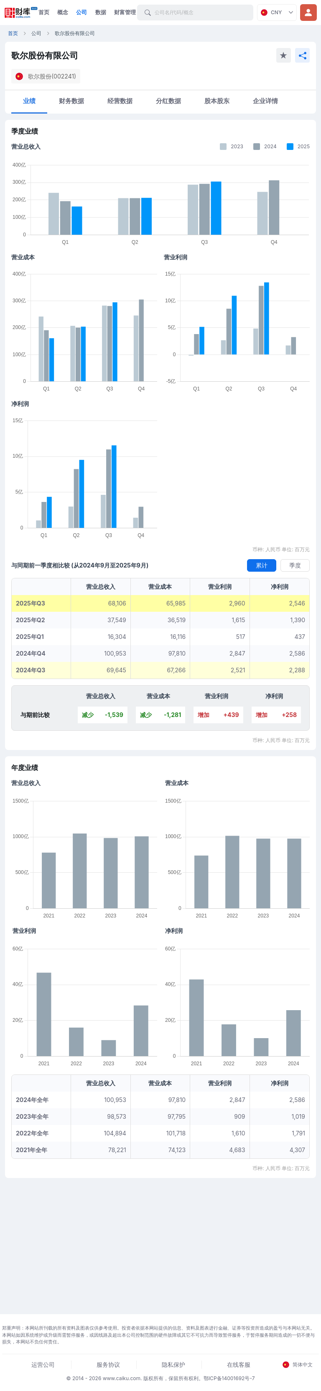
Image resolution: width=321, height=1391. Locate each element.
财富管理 (125, 12)
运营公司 (43, 1364)
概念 (62, 12)
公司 (81, 12)
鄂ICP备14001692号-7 (229, 1378)
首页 (43, 12)
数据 (100, 12)
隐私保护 (173, 1364)
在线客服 (238, 1364)
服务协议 (108, 1364)
